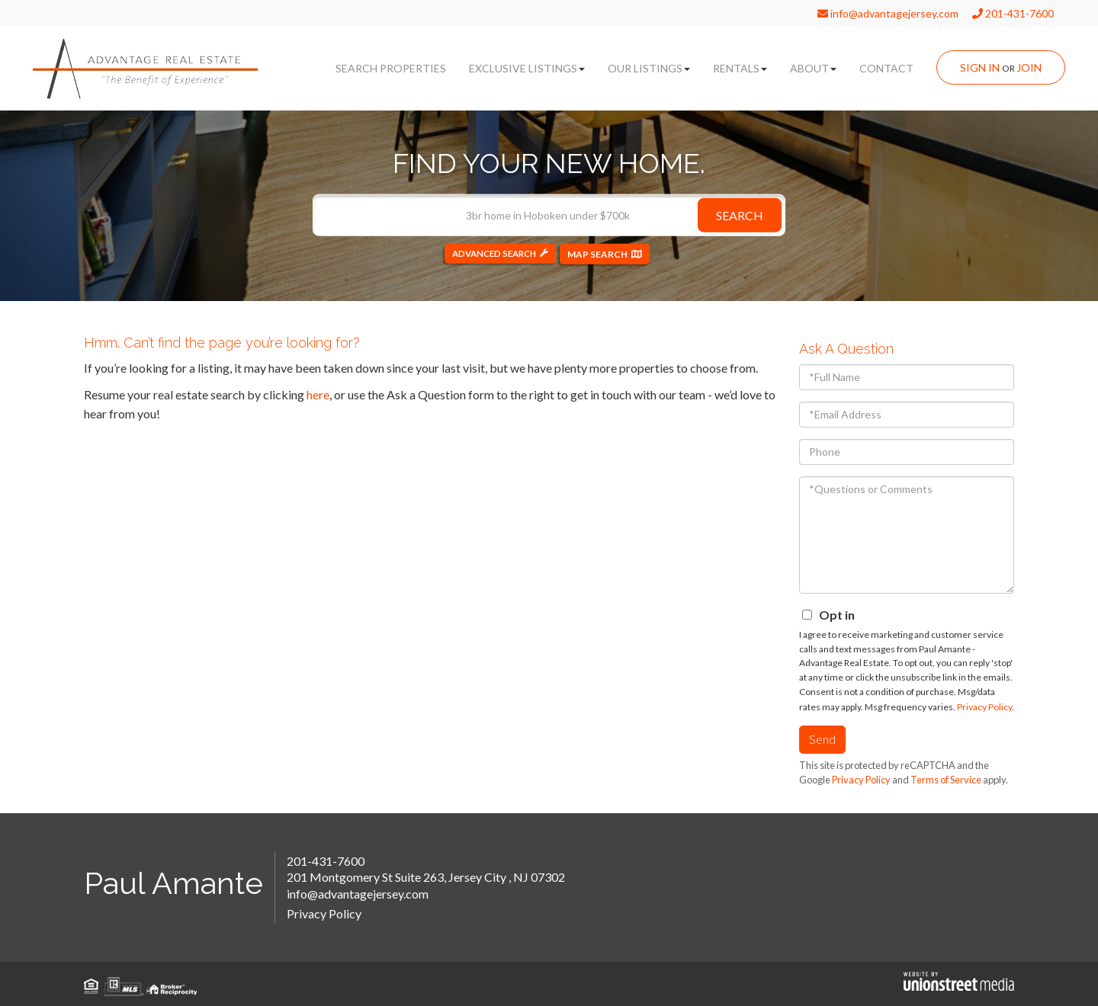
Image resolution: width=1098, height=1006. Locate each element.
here (318, 394)
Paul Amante (173, 883)
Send (822, 739)
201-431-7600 (1013, 13)
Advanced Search (494, 253)
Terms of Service (945, 780)
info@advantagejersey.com (887, 13)
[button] (740, 214)
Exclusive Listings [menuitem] (527, 68)
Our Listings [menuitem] (649, 68)
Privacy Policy (984, 707)
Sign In (980, 67)
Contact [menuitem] (886, 68)
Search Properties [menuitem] (391, 68)
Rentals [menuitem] (740, 68)
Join (1029, 67)
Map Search (602, 253)
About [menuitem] (813, 68)
